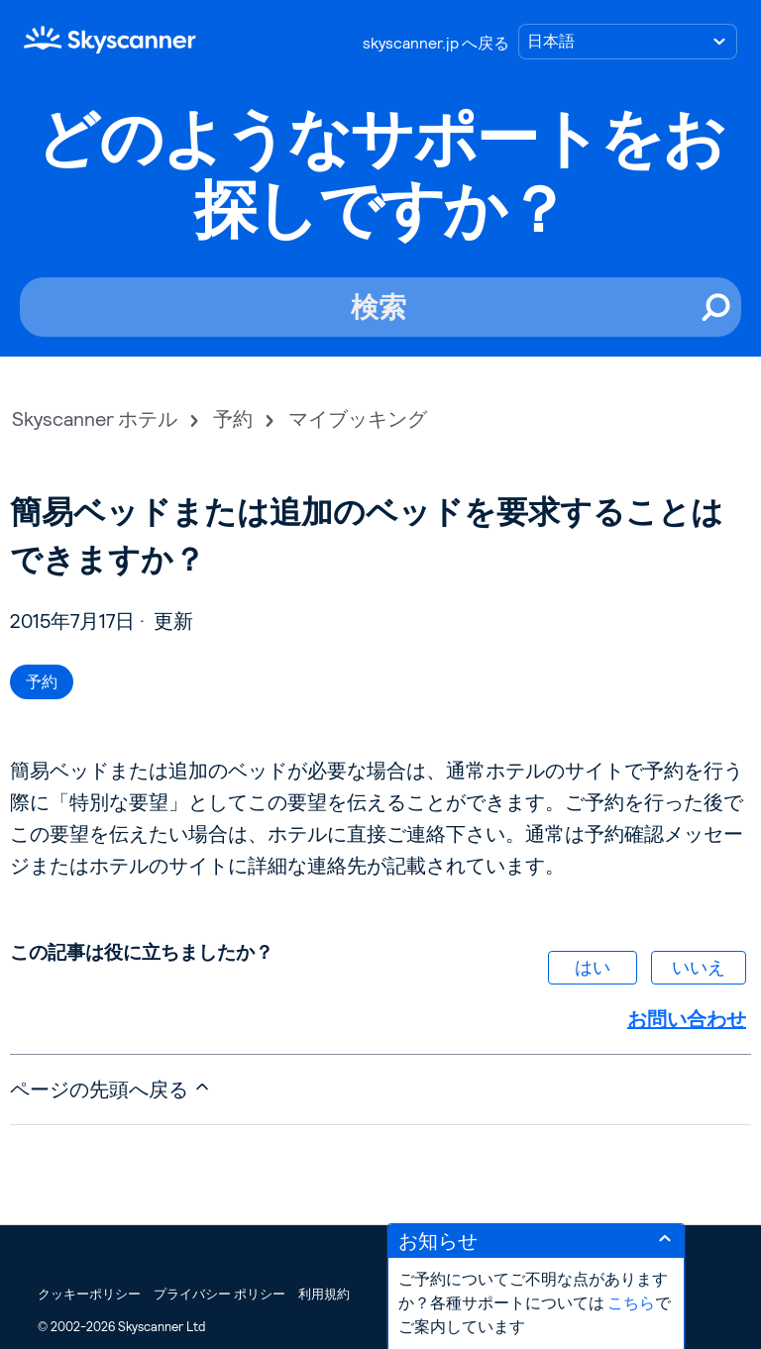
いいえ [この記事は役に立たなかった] (698, 967)
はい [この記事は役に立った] (592, 967)
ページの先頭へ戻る (111, 1089)
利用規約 (324, 1294)
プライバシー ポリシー (219, 1294)
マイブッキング (357, 419)
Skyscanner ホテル (94, 419)
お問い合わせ (686, 1019)
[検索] (380, 307)
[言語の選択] (627, 41)
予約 (233, 419)
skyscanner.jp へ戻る (436, 43)
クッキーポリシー (89, 1294)
